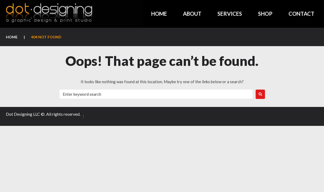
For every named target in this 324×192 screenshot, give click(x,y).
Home (12, 37)
